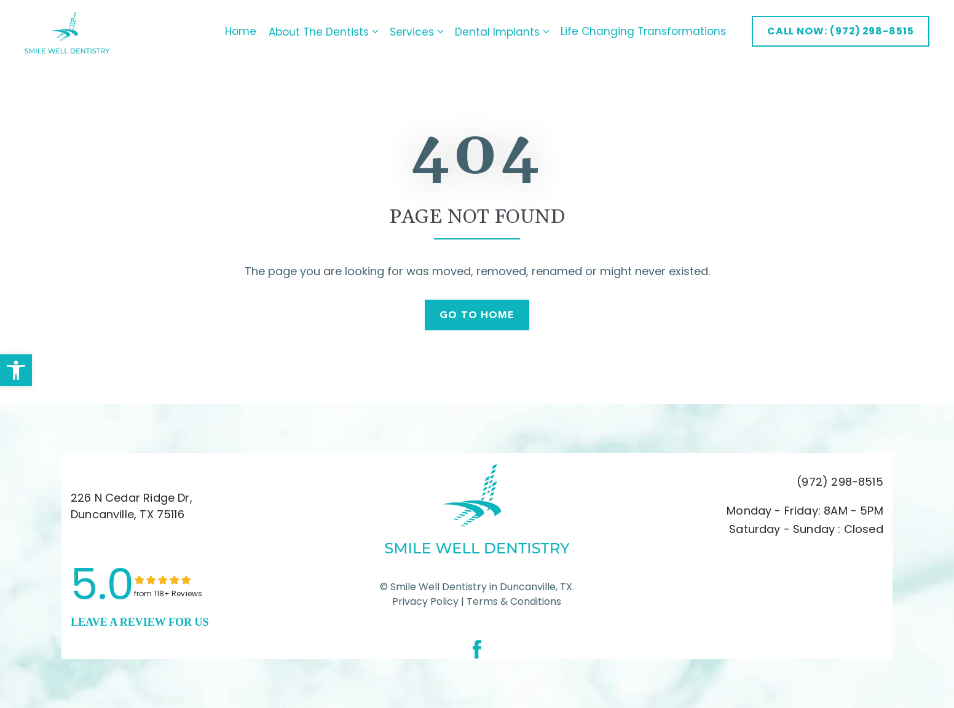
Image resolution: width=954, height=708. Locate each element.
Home (235, 31)
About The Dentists (321, 31)
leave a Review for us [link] (139, 622)
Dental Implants (500, 31)
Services (414, 31)
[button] (16, 370)
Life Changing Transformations (638, 31)
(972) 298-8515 (840, 482)
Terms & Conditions (512, 601)
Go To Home (477, 315)
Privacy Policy (425, 601)
